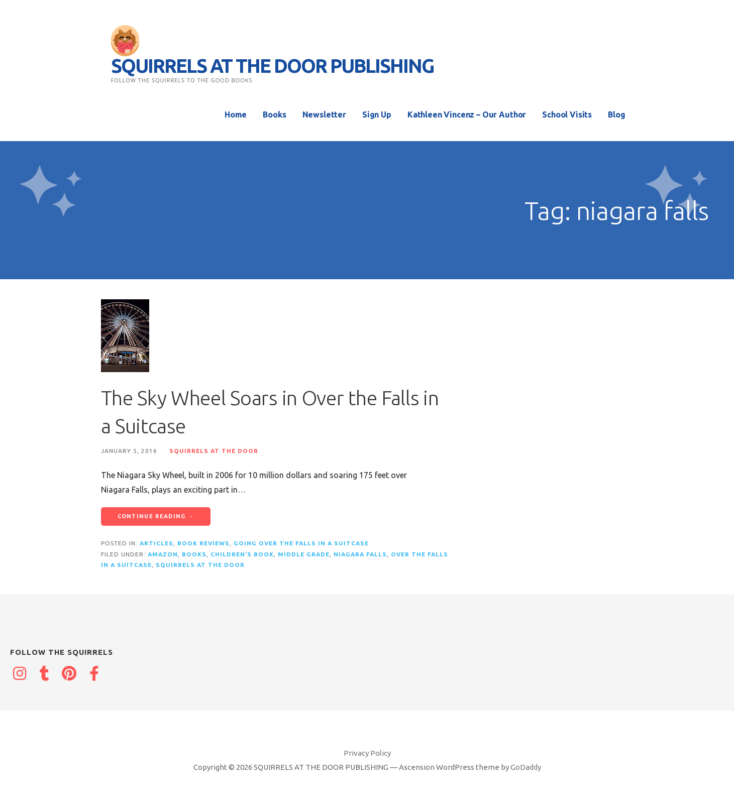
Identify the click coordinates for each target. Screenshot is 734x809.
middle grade (304, 554)
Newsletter (324, 114)
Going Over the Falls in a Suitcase (301, 543)
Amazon (163, 554)
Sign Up (376, 114)
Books (274, 114)
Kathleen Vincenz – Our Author (466, 114)
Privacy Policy (367, 753)
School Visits (567, 114)
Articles (156, 543)
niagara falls (360, 554)
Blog (616, 114)
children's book (242, 554)
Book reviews (203, 543)
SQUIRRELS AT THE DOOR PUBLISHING (272, 65)
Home (236, 114)
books (194, 554)
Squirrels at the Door (213, 450)
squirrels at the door (200, 564)
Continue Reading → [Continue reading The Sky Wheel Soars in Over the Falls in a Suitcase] (156, 516)
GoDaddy (525, 767)
